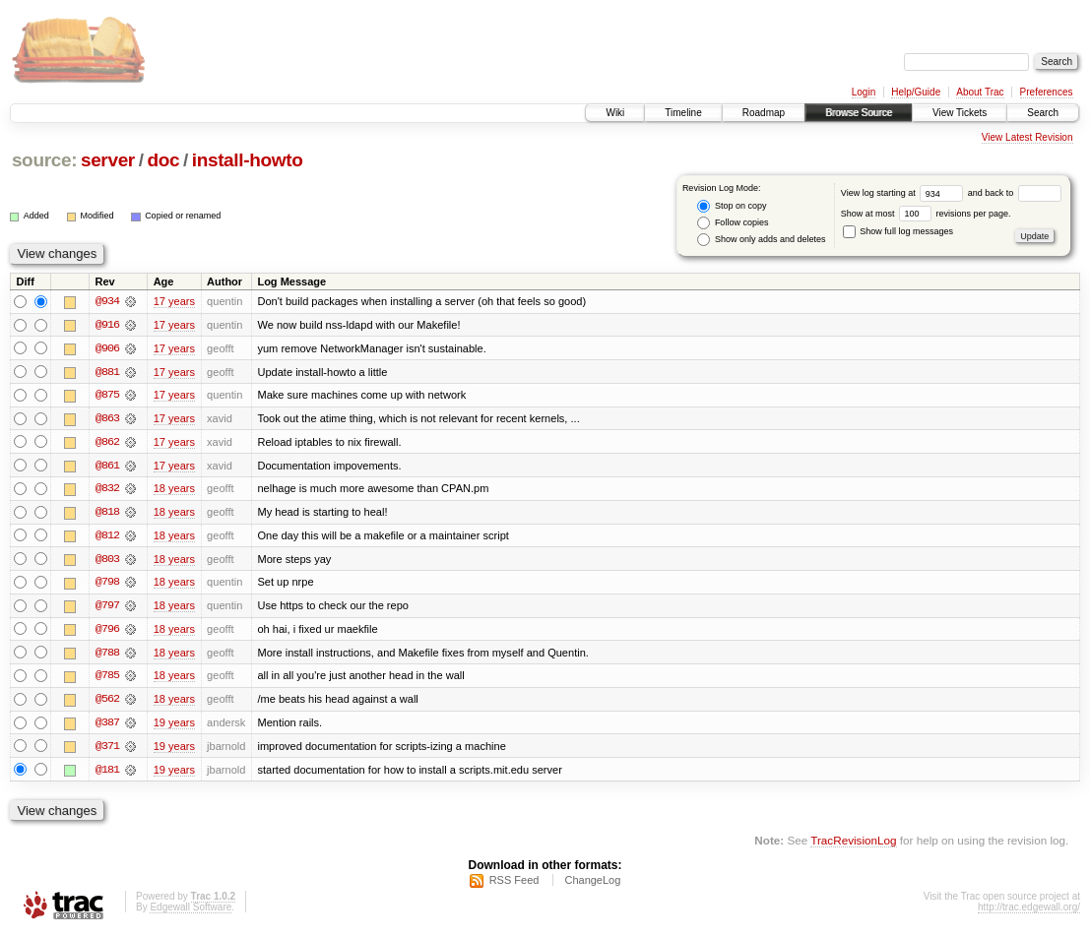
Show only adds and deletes (761, 239)
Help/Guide (915, 92)
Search (1042, 112)
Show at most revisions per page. (926, 214)
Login (863, 92)
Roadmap (763, 112)
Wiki (615, 112)
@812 (107, 537)
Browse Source (858, 112)
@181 (107, 774)
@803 (107, 561)
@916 (107, 325)
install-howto (247, 160)
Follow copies (732, 223)
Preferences (1046, 92)
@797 (107, 608)
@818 (107, 514)
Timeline (683, 112)
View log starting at (904, 193)
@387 (107, 726)
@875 (107, 396)
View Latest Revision (1027, 137)
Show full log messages (898, 231)
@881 (107, 372)
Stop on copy (731, 206)
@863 (107, 419)
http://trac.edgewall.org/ (1029, 912)
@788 (107, 655)
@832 (107, 490)
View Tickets (959, 112)
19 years (174, 726)
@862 (107, 443)
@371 (107, 750)
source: (44, 160)
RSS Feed (514, 885)
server (108, 160)
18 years (174, 490)
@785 (107, 679)
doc (163, 160)
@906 (107, 348)
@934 (107, 301)
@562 (107, 703)
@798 (107, 585)
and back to (1014, 193)
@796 (107, 632)
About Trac (979, 92)
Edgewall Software (190, 912)
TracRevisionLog (853, 845)
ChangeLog (592, 885)
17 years (174, 301)
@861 (107, 466)
